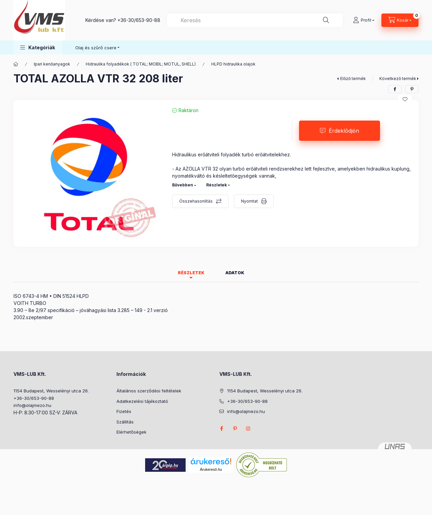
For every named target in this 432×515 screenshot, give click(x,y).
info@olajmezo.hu (32, 405)
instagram (248, 428)
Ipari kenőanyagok (52, 64)
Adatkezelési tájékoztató (142, 401)
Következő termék (397, 78)
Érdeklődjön (344, 130)
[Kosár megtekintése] (399, 20)
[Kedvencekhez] (405, 99)
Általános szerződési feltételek (148, 390)
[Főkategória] (16, 64)
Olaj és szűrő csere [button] (95, 47)
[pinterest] (411, 89)
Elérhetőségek (131, 432)
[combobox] (255, 20)
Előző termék (353, 78)
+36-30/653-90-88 (138, 20)
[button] (38, 47)
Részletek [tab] (191, 272)
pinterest (235, 428)
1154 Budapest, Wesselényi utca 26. (51, 390)
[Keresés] (326, 20)
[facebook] (395, 89)
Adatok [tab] (234, 272)
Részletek (216, 184)
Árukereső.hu (211, 469)
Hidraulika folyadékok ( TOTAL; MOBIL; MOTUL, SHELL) (141, 64)
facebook (221, 428)
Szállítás (125, 421)
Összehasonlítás (196, 201)
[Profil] (363, 20)
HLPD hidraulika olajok (233, 64)
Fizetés (123, 411)
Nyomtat (249, 201)
